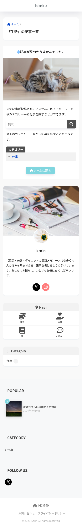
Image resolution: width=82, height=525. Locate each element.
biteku (41, 5)
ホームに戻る (40, 170)
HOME (41, 505)
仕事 (15, 156)
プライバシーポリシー (51, 513)
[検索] (71, 124)
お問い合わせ (26, 513)
